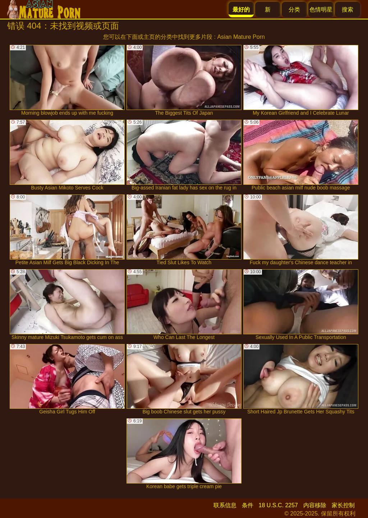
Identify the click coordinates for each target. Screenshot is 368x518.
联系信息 (224, 505)
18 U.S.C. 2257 (278, 505)
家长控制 (343, 505)
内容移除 (314, 505)
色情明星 (320, 9)
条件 (247, 505)
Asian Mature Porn (241, 37)
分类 (294, 9)
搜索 (347, 9)
